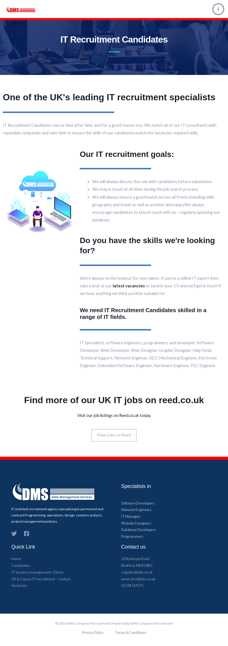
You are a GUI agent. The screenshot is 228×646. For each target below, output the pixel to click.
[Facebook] (26, 534)
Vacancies (19, 586)
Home (16, 559)
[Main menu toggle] (218, 9)
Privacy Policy (93, 633)
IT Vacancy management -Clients (37, 572)
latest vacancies (129, 285)
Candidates (20, 566)
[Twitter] (14, 534)
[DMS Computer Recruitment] (11, 9)
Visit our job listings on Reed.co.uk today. (114, 415)
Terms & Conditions (130, 633)
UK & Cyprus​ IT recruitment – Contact (40, 579)
